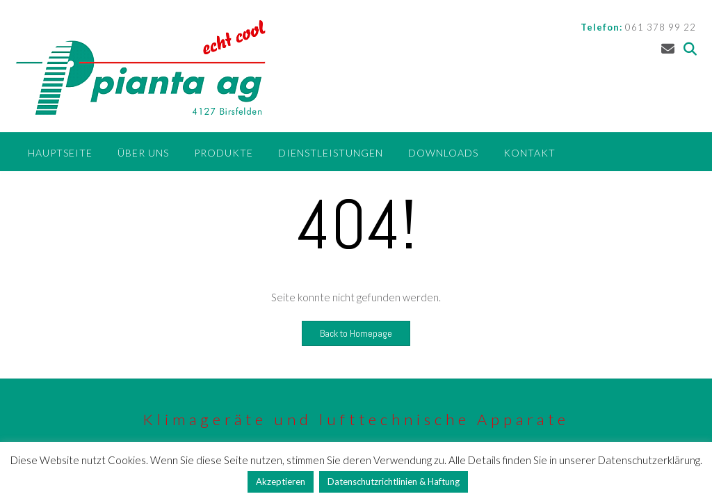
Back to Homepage (356, 333)
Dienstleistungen (330, 153)
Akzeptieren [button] (280, 481)
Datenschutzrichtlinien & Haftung (393, 481)
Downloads (443, 153)
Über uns (143, 153)
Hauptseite (60, 153)
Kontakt (529, 153)
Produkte (223, 153)
